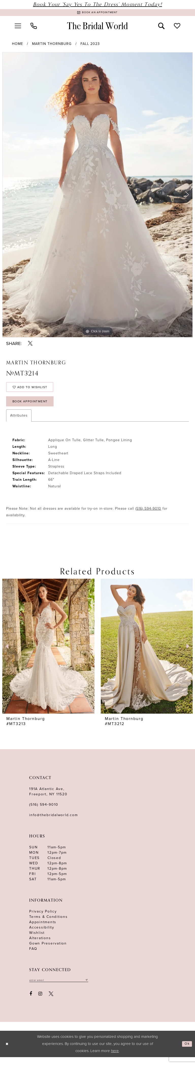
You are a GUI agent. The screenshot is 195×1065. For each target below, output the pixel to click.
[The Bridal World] (97, 27)
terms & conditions (48, 924)
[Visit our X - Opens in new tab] (51, 1001)
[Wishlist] (177, 27)
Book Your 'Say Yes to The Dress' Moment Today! (97, 4)
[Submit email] (97, 987)
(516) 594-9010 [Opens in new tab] (148, 515)
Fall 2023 (90, 45)
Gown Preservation (48, 950)
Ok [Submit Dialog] (186, 1052)
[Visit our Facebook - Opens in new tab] (30, 1001)
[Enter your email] (64, 987)
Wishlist (37, 940)
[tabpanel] (97, 196)
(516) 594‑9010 (43, 812)
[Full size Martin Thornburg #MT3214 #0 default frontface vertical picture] (97, 196)
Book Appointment (34, 407)
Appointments (42, 929)
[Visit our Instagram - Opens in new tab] (40, 1001)
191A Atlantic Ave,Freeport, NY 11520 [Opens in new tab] (48, 798)
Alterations (40, 945)
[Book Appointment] (97, 13)
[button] (18, 27)
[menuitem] (18, 27)
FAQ (33, 956)
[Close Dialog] (7, 1051)
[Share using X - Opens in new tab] (30, 345)
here (115, 1058)
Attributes (18, 422)
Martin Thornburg (52, 45)
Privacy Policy (43, 918)
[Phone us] (33, 27)
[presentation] (48, 653)
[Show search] (161, 27)
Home (17, 45)
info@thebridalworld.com (53, 822)
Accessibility (41, 934)
